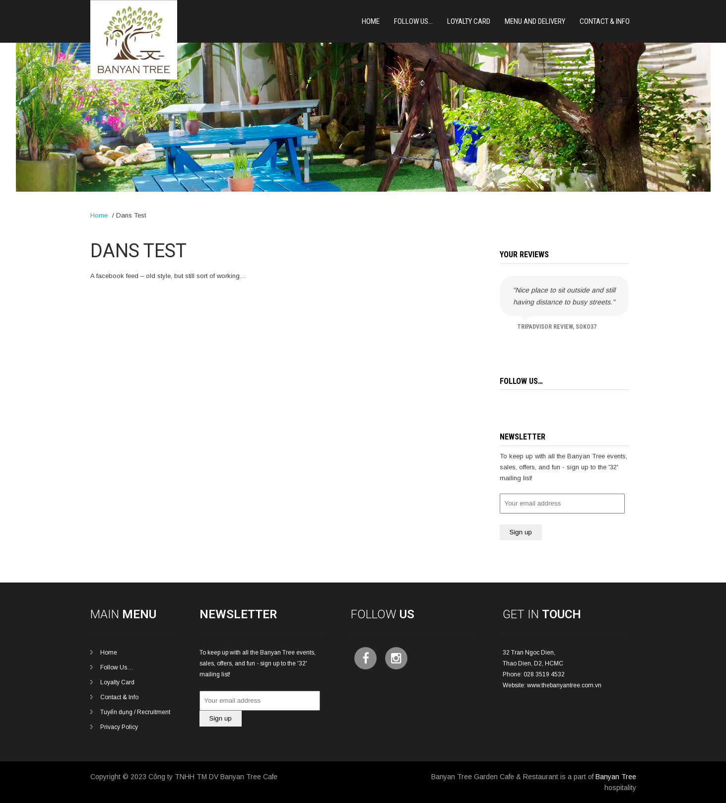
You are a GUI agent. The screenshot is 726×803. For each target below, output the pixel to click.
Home (371, 21)
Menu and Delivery (535, 21)
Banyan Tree (615, 777)
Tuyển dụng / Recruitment (135, 712)
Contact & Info (605, 21)
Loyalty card (468, 21)
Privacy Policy (119, 727)
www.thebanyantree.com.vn (564, 685)
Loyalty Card (117, 682)
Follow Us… (413, 21)
